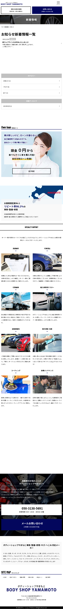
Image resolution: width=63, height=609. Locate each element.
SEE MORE (31, 171)
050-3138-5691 (16, 9)
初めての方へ (13, 577)
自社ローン (39, 577)
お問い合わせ (47, 10)
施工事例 (48, 577)
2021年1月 (7, 106)
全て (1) (5, 93)
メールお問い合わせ (32, 525)
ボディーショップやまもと (27, 608)
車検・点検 (30, 577)
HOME (5, 577)
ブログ (6, 87)
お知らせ (7, 81)
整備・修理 (22, 577)
